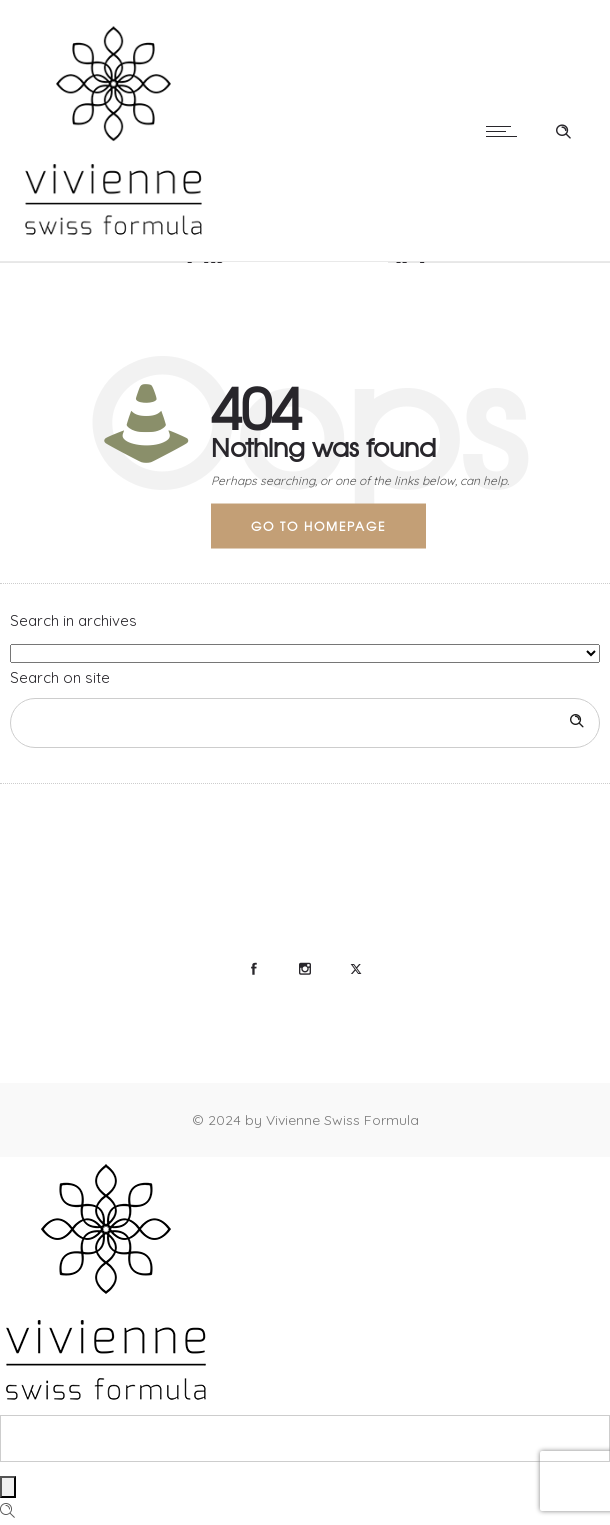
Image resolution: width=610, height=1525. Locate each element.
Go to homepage (318, 525)
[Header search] (563, 129)
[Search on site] (305, 723)
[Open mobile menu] (506, 131)
